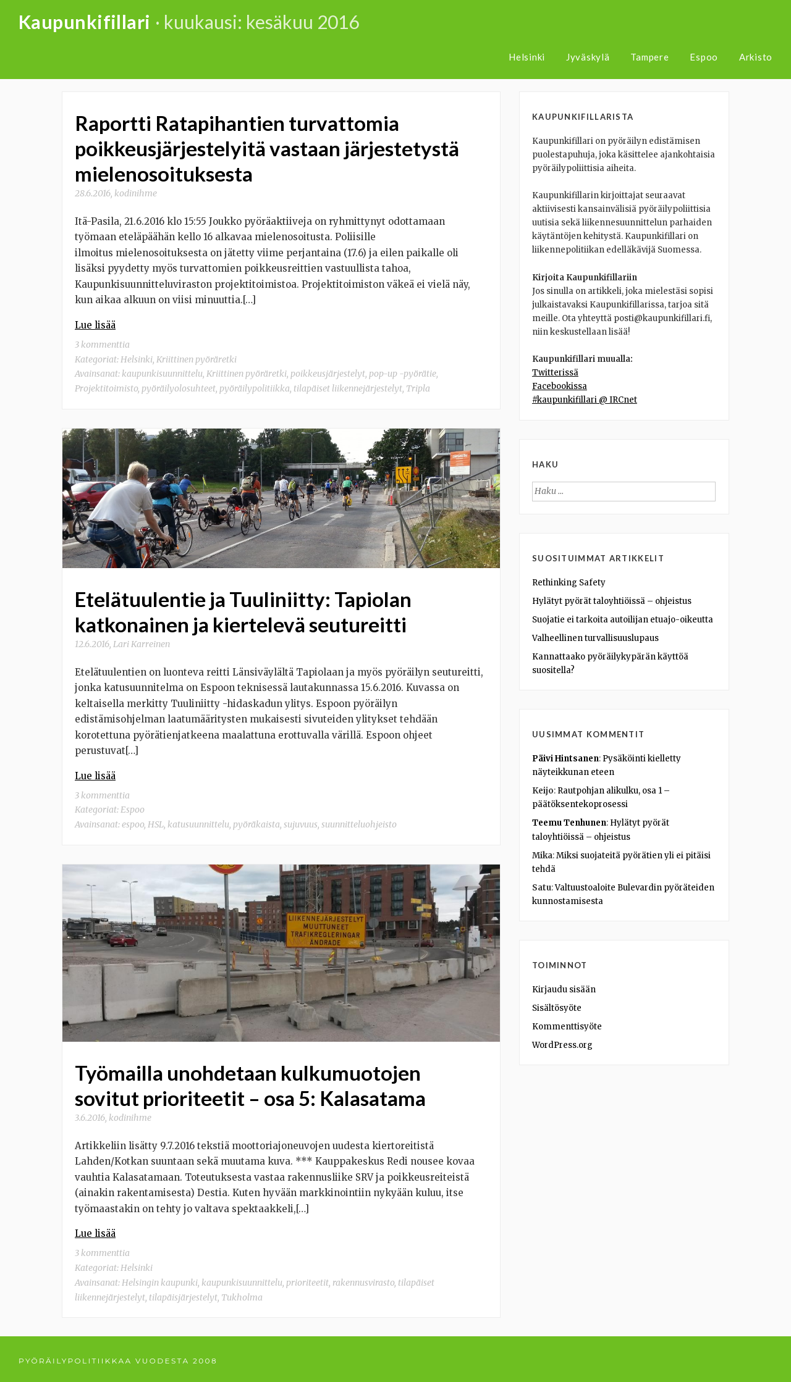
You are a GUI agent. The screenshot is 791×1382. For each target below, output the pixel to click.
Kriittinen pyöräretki (196, 357)
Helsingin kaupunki (160, 1278)
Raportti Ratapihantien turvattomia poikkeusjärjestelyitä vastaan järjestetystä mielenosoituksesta (267, 148)
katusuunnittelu (198, 821)
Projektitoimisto (106, 386)
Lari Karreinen (141, 641)
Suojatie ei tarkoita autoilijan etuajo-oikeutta (622, 619)
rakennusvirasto (363, 1278)
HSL (156, 821)
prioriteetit (307, 1278)
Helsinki (527, 56)
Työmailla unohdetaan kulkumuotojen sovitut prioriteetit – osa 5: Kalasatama (250, 1082)
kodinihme (135, 191)
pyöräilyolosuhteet (179, 386)
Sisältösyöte (557, 1008)
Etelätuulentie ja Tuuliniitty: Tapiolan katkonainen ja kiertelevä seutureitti (243, 609)
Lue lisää (95, 323)
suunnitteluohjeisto (359, 821)
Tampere (649, 56)
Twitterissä (555, 372)
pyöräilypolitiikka (254, 386)
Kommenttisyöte (567, 1026)
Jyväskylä (588, 56)
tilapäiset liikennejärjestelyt (348, 386)
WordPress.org (562, 1045)
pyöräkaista (256, 821)
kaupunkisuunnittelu (162, 371)
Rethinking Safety (569, 582)
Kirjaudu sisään (564, 989)
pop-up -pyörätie (402, 371)
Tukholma (242, 1293)
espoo (133, 821)
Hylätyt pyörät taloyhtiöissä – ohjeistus (612, 601)
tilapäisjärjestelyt (183, 1293)
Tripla (418, 386)
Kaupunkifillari (85, 21)
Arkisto (755, 56)
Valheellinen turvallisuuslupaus (595, 638)
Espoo (704, 56)
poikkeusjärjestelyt (327, 371)
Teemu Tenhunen (569, 823)
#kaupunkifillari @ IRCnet (584, 400)
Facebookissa (559, 386)
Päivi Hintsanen (565, 758)
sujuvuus (301, 821)
